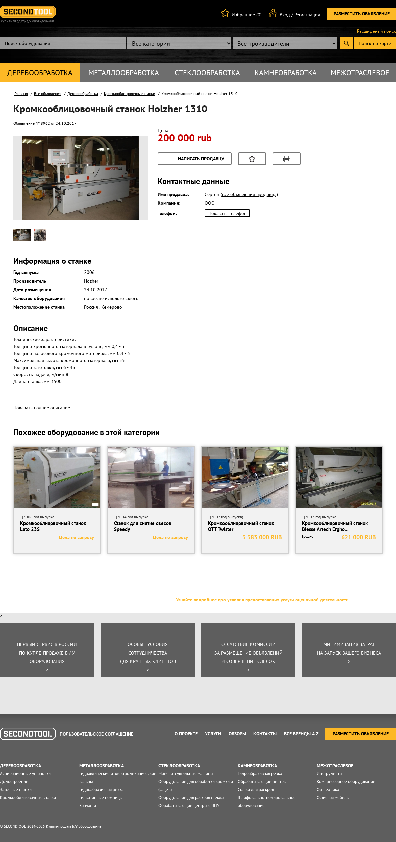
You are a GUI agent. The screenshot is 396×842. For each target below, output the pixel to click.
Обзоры (237, 734)
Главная (21, 93)
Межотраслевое (360, 72)
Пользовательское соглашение (96, 734)
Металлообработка (123, 72)
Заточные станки (16, 789)
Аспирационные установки (25, 773)
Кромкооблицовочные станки (129, 93)
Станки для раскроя (256, 789)
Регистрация (307, 15)
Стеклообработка (207, 72)
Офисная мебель (333, 797)
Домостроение (14, 781)
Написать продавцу (196, 159)
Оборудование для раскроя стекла (191, 797)
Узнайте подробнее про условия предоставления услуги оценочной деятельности (262, 600)
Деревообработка (39, 72)
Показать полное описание (41, 407)
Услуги (213, 734)
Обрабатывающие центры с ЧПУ (188, 805)
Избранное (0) (247, 15)
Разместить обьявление (362, 14)
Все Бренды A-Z (301, 734)
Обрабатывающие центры (262, 781)
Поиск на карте (375, 43)
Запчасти (87, 805)
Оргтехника (328, 789)
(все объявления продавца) (249, 194)
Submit (346, 43)
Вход (285, 15)
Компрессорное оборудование (346, 781)
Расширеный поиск (376, 31)
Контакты (265, 734)
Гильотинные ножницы (101, 797)
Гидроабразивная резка (101, 789)
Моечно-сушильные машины (185, 773)
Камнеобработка (286, 72)
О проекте (186, 734)
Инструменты (329, 773)
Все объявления (47, 93)
